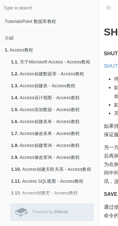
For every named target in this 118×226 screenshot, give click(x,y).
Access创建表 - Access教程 (43, 85)
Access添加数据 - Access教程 (45, 109)
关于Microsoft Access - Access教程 (50, 61)
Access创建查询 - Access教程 (45, 145)
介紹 (9, 37)
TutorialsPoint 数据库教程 (30, 21)
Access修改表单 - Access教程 (45, 133)
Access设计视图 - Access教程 (45, 97)
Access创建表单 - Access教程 (45, 121)
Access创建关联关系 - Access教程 (51, 169)
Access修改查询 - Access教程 (45, 157)
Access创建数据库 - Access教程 (47, 73)
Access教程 (19, 49)
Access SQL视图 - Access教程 (47, 181)
